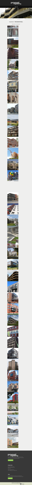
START (15, 19)
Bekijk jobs (10, 478)
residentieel (18, 19)
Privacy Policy (10, 460)
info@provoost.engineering (13, 470)
